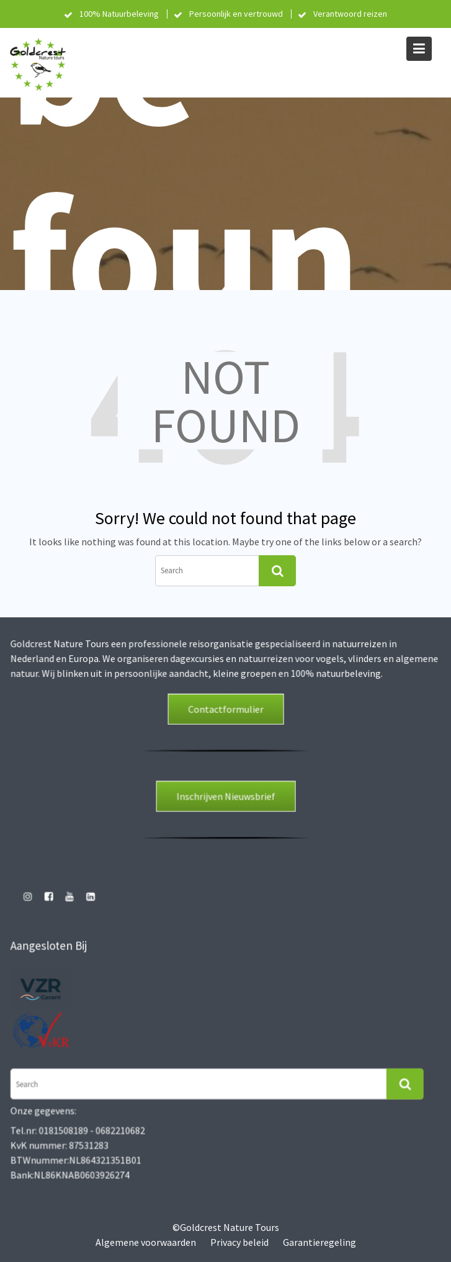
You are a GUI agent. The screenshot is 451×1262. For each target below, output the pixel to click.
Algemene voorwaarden (146, 1242)
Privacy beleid (239, 1242)
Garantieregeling (319, 1242)
